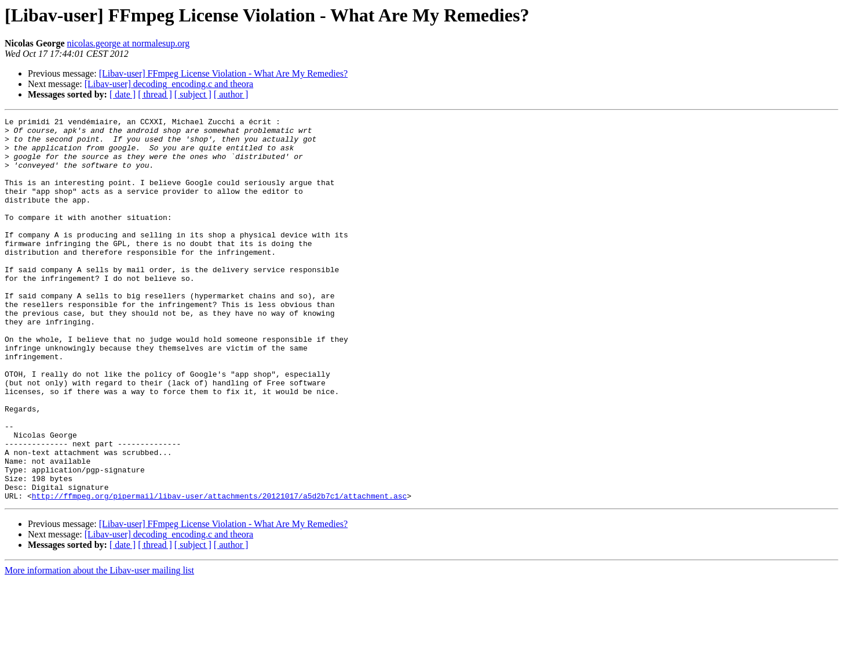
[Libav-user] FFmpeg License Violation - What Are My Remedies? (223, 73)
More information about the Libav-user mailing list (99, 647)
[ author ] (231, 94)
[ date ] (123, 94)
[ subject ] (192, 94)
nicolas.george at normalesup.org (128, 43)
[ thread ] (155, 94)
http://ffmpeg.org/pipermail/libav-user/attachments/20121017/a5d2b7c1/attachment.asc (219, 572)
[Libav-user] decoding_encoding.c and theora (169, 84)
